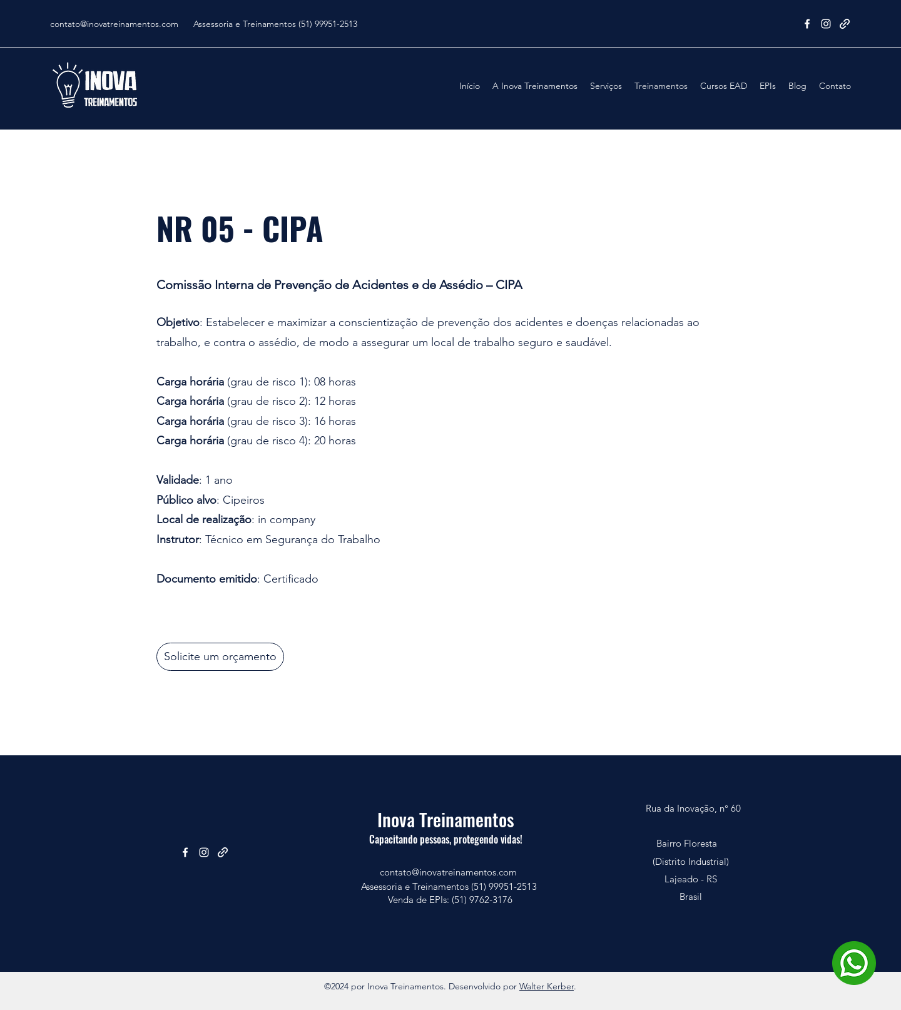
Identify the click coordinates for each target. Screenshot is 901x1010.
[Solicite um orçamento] (220, 657)
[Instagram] (826, 24)
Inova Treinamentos (445, 818)
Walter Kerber (546, 986)
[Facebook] (807, 24)
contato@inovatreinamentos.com (114, 23)
